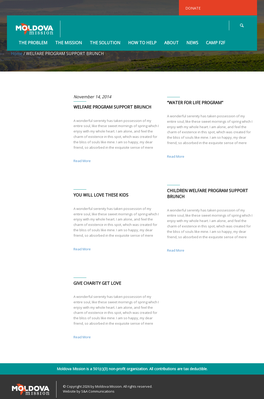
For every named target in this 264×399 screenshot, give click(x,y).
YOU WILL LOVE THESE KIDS (100, 195)
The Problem (33, 43)
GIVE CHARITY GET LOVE (97, 283)
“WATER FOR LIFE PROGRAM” (195, 102)
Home (16, 53)
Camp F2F (215, 43)
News (192, 43)
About (171, 43)
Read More (82, 160)
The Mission (68, 43)
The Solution (105, 43)
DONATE (193, 8)
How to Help (142, 43)
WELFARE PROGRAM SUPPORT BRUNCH (112, 107)
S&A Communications (97, 391)
